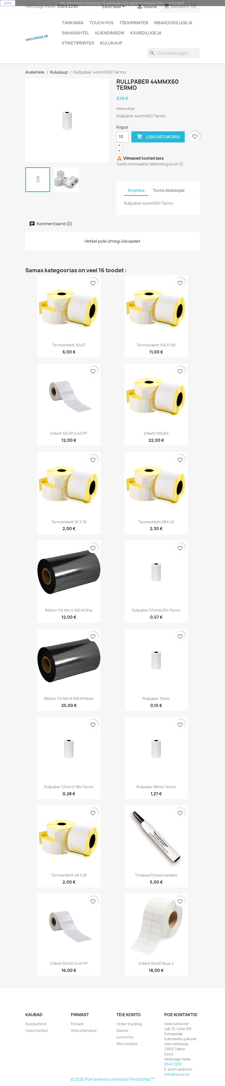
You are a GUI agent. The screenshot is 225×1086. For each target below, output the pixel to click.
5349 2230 (67, 6)
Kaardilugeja (145, 33)
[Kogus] (122, 136)
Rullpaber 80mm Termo (156, 786)
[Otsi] (173, 53)
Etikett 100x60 (156, 433)
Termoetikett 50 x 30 (69, 521)
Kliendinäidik (110, 33)
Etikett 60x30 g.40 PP (69, 963)
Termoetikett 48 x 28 (69, 875)
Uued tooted (36, 1030)
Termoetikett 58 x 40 (156, 521)
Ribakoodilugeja (173, 23)
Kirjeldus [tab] (136, 190)
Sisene (122, 1030)
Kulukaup (111, 43)
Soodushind (35, 1023)
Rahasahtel (75, 33)
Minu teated (126, 1043)
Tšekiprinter (133, 23)
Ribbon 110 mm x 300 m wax (69, 610)
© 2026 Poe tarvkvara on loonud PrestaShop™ (112, 1079)
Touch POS (101, 23)
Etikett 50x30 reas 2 (156, 963)
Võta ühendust (84, 1030)
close (8, 3)
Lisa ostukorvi (158, 137)
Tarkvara (73, 23)
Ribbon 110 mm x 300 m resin (69, 698)
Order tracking (129, 1023)
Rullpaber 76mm (156, 698)
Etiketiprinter (78, 43)
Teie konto (128, 1014)
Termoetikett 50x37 (69, 345)
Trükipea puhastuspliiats (156, 875)
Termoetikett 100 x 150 (156, 345)
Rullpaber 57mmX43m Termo (156, 610)
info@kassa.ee (177, 1074)
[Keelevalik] (114, 7)
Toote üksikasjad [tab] (169, 190)
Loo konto (125, 1037)
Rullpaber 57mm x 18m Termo (69, 786)
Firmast (77, 1023)
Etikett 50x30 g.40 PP (68, 433)
